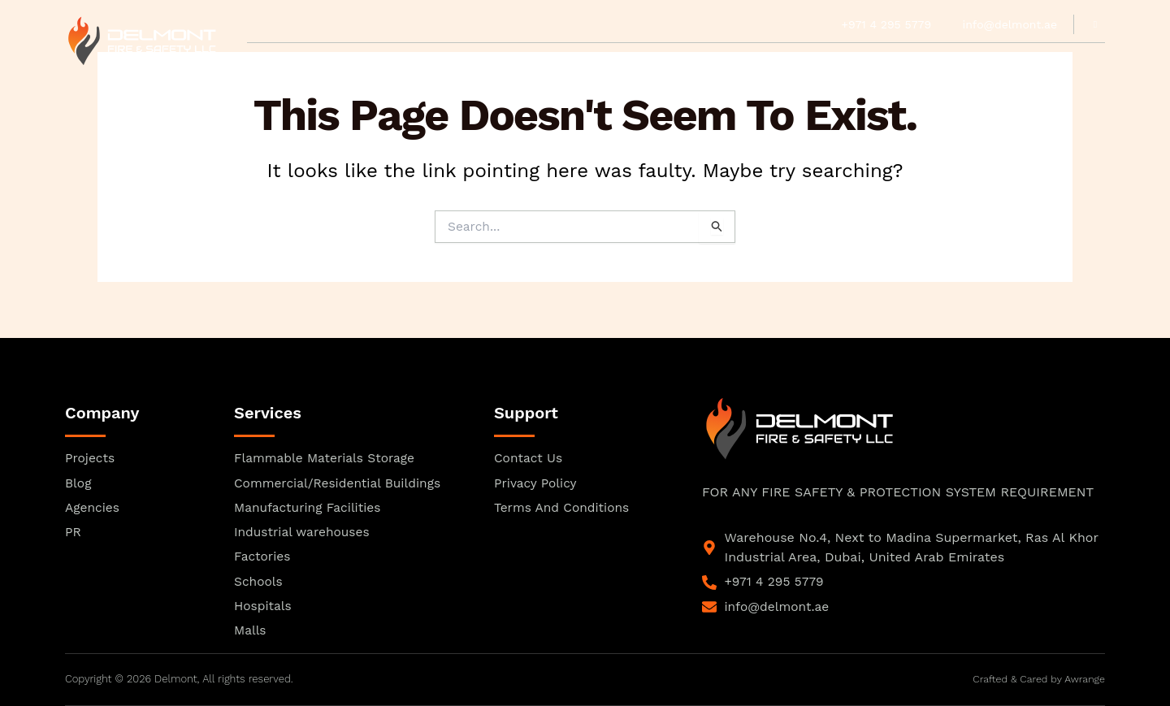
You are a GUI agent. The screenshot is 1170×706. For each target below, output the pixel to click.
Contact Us (892, 61)
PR (621, 61)
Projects (751, 61)
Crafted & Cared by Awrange (1036, 680)
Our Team (416, 61)
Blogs (818, 61)
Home (265, 61)
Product (492, 61)
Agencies (567, 61)
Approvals (334, 61)
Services (674, 61)
